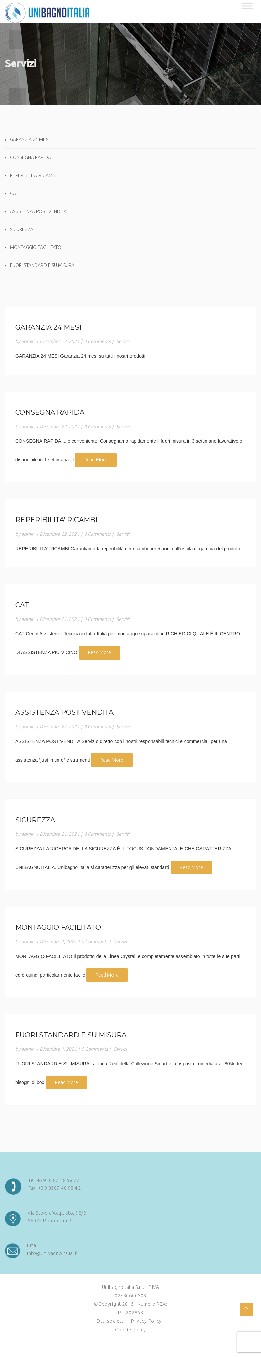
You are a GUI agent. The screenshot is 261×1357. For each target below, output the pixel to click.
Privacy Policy (146, 1321)
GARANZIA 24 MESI (29, 139)
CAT (14, 193)
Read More (95, 460)
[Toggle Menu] (247, 6)
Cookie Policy (130, 1329)
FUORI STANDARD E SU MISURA (42, 265)
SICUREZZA (21, 229)
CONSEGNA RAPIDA (30, 157)
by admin (24, 341)
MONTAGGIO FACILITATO (36, 247)
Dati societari (112, 1321)
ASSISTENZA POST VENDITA (38, 211)
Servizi (122, 341)
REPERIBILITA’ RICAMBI (33, 175)
